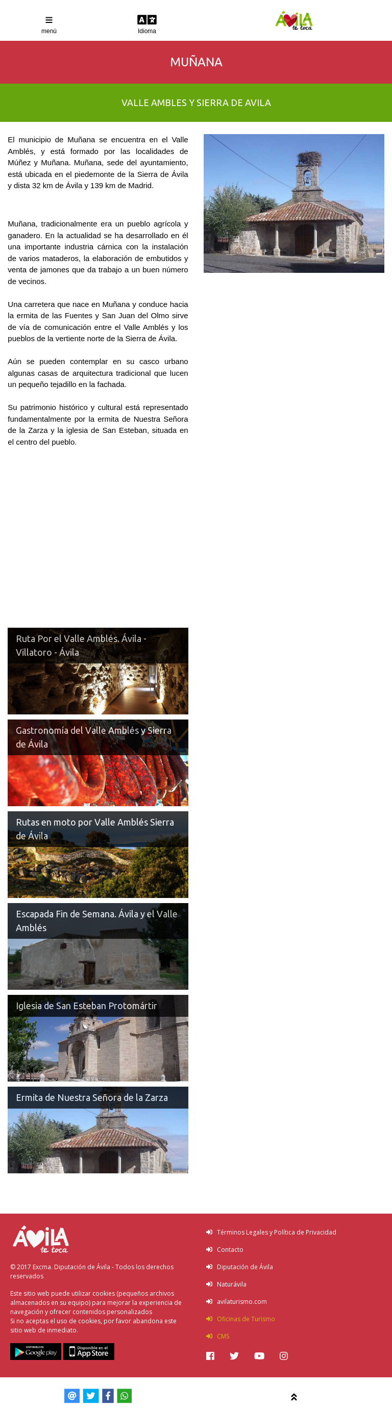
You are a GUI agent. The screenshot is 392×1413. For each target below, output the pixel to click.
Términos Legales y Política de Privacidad (271, 1232)
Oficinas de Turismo (240, 1319)
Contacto (224, 1249)
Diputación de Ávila (239, 1267)
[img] (210, 1355)
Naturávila (226, 1284)
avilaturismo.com (236, 1301)
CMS (217, 1336)
